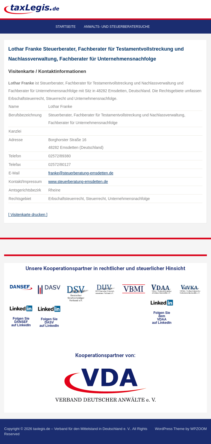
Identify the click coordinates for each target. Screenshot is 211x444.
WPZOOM (198, 429)
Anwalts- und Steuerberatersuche (117, 27)
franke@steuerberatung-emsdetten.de (80, 173)
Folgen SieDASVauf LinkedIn (49, 322)
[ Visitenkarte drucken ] (27, 214)
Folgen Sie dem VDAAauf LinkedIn (162, 318)
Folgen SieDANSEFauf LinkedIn (21, 322)
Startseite (65, 27)
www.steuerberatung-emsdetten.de (78, 181)
